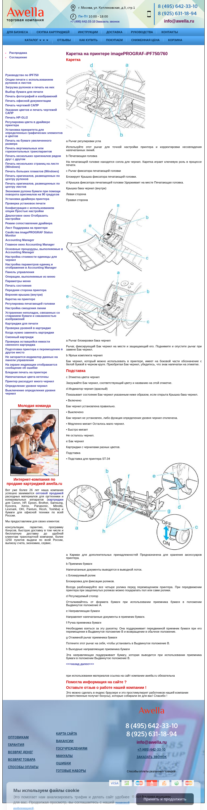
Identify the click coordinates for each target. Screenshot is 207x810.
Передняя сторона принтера (25, 290)
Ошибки (63, 763)
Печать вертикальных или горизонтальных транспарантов (28, 150)
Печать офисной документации (28, 100)
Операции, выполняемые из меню (30, 276)
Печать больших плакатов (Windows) (32, 171)
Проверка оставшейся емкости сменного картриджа (27, 343)
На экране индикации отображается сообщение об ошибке (31, 366)
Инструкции (88, 32)
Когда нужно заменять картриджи (29, 332)
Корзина (175, 40)
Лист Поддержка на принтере (26, 227)
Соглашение (18, 57)
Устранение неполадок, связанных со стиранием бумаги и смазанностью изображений (32, 316)
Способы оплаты (23, 767)
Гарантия (16, 745)
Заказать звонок (107, 21)
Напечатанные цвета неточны (27, 376)
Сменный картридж (19, 337)
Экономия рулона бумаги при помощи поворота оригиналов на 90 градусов (33, 193)
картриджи (55, 499)
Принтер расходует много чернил (29, 381)
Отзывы (64, 40)
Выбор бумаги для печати (24, 91)
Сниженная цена (145, 40)
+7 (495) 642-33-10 (82, 21)
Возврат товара (21, 759)
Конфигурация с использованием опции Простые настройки (29, 209)
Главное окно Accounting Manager (30, 244)
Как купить (88, 40)
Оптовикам (18, 737)
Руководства (142, 32)
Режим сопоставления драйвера (28, 223)
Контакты (170, 32)
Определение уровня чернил (26, 385)
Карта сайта (66, 733)
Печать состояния (18, 285)
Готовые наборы (71, 771)
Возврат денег (20, 752)
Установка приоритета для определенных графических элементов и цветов (34, 133)
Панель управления (19, 272)
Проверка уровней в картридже (28, 328)
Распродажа (18, 52)
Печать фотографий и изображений (31, 96)
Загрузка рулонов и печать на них (29, 87)
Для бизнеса (17, 32)
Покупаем (114, 40)
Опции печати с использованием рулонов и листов (29, 81)
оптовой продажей (49, 493)
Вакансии (65, 741)
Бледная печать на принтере (26, 372)
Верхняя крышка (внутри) (24, 294)
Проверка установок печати (25, 203)
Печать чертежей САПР (22, 105)
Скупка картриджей (53, 32)
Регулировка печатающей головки (30, 303)
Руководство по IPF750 (21, 75)
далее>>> (87, 663)
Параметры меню (18, 281)
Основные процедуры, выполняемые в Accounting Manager (34, 250)
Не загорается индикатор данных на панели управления (31, 358)
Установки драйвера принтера (27, 198)
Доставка (114, 32)
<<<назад (73, 663)
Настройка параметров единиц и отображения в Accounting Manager (31, 266)
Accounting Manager (19, 240)
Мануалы (64, 756)
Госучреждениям (71, 748)
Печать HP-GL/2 (16, 117)
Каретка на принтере (20, 299)
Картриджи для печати (21, 323)
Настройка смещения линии (25, 308)
